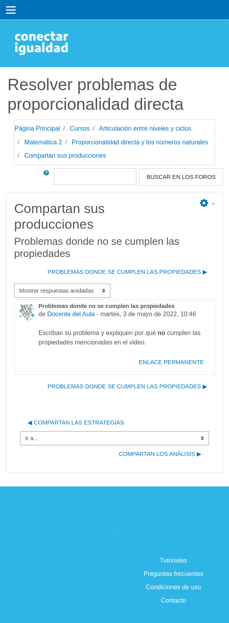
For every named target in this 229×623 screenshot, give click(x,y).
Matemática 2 (43, 142)
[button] (48, 177)
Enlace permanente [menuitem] (171, 362)
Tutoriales (173, 560)
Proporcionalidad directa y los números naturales (140, 142)
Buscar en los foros (181, 177)
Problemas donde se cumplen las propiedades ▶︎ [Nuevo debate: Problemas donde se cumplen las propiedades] (127, 272)
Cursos (80, 128)
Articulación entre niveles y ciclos (145, 128)
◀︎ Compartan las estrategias (75, 422)
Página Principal (37, 128)
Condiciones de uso (173, 587)
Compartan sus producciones (65, 155)
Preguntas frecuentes (173, 573)
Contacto (173, 600)
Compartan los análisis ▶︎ (160, 454)
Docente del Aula (71, 314)
